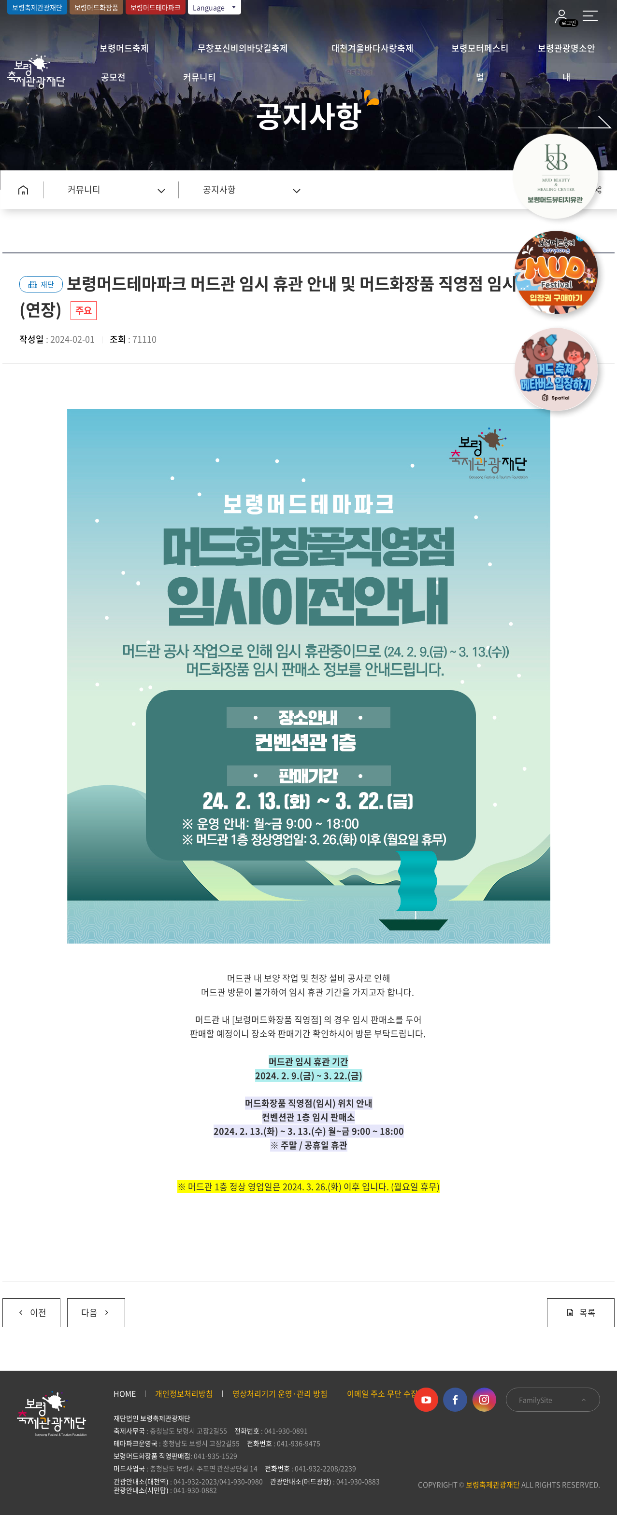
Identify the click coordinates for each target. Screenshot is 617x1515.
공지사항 (219, 189)
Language (215, 7)
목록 (581, 1312)
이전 (24, 1309)
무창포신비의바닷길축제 (243, 48)
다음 (89, 1309)
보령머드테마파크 (155, 7)
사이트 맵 (590, 16)
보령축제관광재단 (37, 7)
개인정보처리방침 (184, 1393)
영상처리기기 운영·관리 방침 (280, 1393)
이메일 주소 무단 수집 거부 (390, 1393)
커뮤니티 (199, 76)
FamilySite (553, 1399)
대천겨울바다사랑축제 (372, 48)
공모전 (113, 76)
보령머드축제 (124, 48)
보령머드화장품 (96, 7)
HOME (125, 1393)
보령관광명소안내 (566, 52)
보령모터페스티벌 (480, 52)
